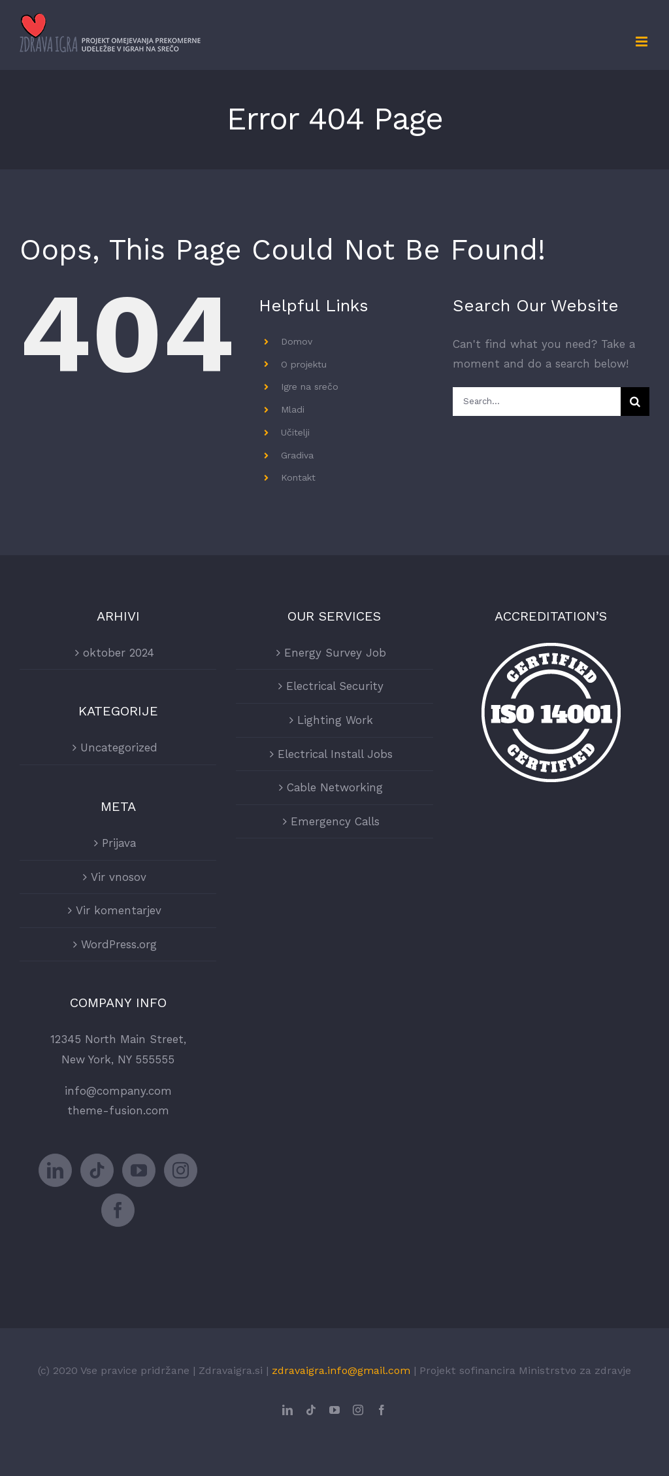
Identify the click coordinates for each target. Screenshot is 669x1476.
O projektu (304, 364)
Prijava (119, 843)
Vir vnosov (118, 877)
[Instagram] (180, 1170)
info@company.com (118, 1090)
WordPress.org (119, 944)
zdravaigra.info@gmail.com (341, 1370)
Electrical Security (334, 686)
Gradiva (297, 455)
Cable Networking (335, 787)
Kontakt (298, 477)
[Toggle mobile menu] (642, 41)
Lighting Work (335, 720)
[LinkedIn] (55, 1170)
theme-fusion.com (118, 1110)
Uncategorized (118, 747)
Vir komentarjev (118, 910)
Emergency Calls (335, 821)
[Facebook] (118, 1210)
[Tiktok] (97, 1170)
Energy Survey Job (335, 652)
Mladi (292, 409)
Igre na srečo (309, 386)
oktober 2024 (118, 652)
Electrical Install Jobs (335, 754)
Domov (296, 341)
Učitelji (295, 432)
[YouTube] (138, 1170)
